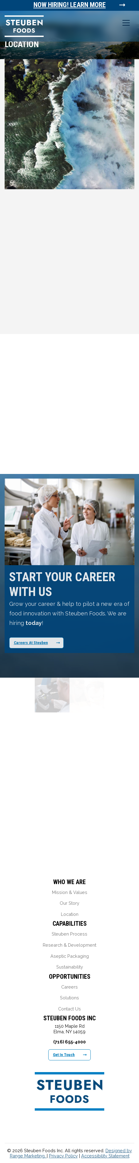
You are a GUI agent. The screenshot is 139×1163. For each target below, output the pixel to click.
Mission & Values (69, 892)
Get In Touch (70, 1054)
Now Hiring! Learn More (70, 5)
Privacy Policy (63, 1155)
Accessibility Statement (105, 1155)
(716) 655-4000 (69, 1041)
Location (69, 914)
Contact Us (69, 1008)
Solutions (69, 997)
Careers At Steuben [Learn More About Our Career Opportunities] (37, 642)
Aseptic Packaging (69, 956)
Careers (69, 987)
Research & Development (69, 945)
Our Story (69, 903)
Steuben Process (69, 934)
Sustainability (69, 966)
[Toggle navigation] (126, 23)
